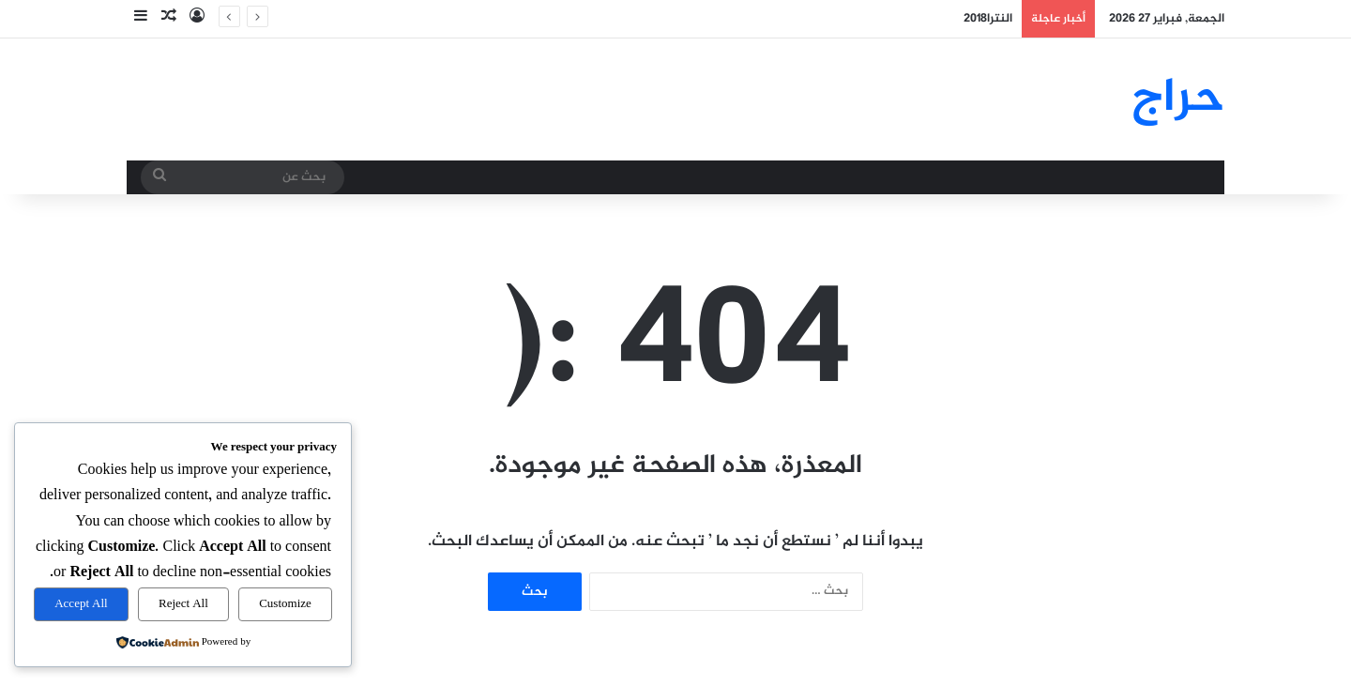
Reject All (183, 604)
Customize (285, 604)
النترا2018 (988, 18)
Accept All (80, 604)
